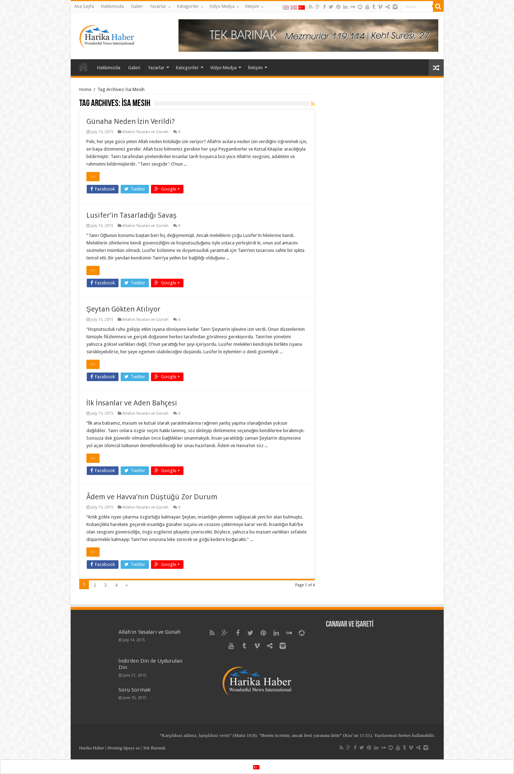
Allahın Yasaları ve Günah (145, 132)
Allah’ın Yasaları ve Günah (150, 632)
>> (93, 176)
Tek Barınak (154, 747)
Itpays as (131, 747)
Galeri (137, 6)
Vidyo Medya (222, 6)
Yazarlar (158, 6)
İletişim (252, 6)
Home (85, 89)
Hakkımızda (112, 6)
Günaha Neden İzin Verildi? (130, 121)
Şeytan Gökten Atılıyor (123, 309)
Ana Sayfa (84, 6)
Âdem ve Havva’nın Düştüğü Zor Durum (151, 496)
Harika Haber (91, 747)
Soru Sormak (135, 690)
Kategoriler (188, 6)
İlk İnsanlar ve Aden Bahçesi (131, 403)
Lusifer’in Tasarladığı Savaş (131, 215)
